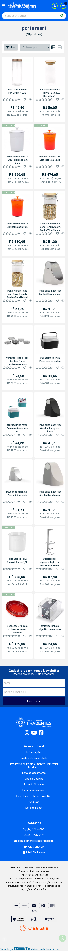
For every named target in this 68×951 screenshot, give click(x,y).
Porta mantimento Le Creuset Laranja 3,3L (17, 225)
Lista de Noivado (34, 784)
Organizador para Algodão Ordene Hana (50, 628)
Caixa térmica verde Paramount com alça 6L (17, 428)
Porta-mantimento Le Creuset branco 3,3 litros (17, 159)
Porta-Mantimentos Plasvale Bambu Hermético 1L (50, 92)
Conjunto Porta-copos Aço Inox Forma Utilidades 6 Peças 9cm (17, 361)
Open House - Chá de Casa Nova (34, 796)
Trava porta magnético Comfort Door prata (17, 493)
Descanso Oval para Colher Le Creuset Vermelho (17, 629)
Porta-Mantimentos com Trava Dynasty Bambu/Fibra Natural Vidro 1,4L (17, 294)
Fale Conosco (34, 846)
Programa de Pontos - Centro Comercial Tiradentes (34, 766)
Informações (34, 752)
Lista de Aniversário (34, 790)
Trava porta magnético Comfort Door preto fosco (50, 428)
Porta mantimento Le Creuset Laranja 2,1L (50, 158)
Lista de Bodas (34, 807)
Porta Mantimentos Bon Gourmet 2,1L (17, 91)
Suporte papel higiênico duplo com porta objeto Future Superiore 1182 (50, 562)
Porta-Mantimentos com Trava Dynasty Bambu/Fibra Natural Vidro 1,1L (50, 226)
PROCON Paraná (34, 852)
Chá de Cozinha (34, 778)
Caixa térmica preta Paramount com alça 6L (50, 361)
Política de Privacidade (34, 758)
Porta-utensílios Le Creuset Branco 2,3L (17, 560)
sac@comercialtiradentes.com (34, 840)
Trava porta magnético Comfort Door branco (50, 493)
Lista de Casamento (34, 773)
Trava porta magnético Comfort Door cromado (50, 292)
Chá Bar (34, 802)
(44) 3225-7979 (34, 829)
